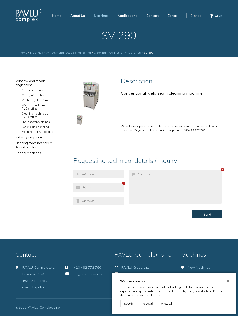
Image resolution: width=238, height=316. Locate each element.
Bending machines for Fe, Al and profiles (34, 145)
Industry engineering (31, 137)
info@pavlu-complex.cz (89, 274)
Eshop (172, 15)
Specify (128, 303)
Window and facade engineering (68, 52)
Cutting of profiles (33, 95)
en (220, 15)
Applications (127, 15)
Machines (101, 15)
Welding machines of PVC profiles (35, 107)
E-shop (196, 15)
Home (56, 15)
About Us (77, 15)
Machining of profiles (35, 100)
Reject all (147, 303)
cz (216, 15)
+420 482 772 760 (86, 267)
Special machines (28, 153)
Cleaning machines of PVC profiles (117, 52)
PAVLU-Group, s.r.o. (135, 267)
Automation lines (32, 90)
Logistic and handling (35, 126)
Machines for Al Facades (37, 131)
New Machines (199, 267)
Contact (152, 15)
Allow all (166, 303)
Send (207, 214)
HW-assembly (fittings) (36, 121)
